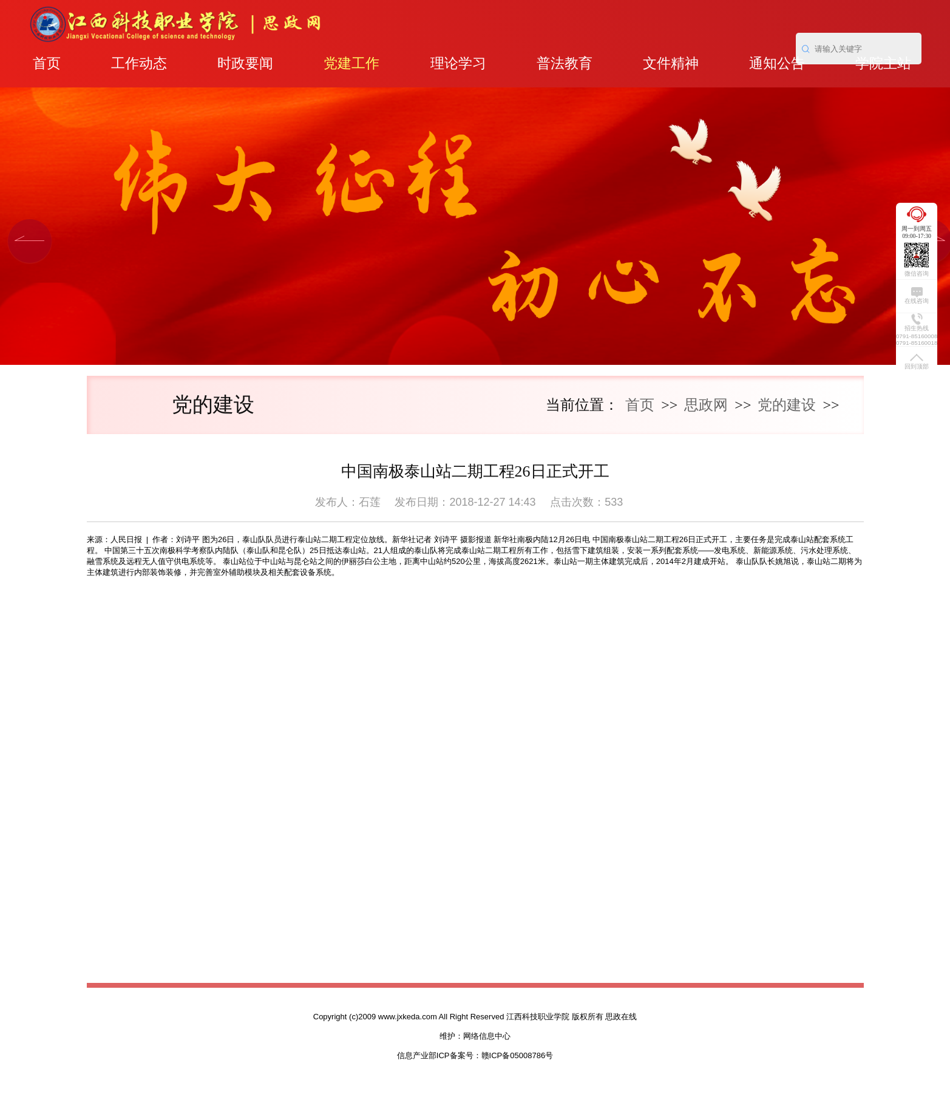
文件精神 (671, 63)
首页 (47, 63)
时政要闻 (245, 63)
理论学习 (458, 63)
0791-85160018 (916, 342)
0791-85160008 (916, 336)
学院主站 (883, 63)
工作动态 (139, 63)
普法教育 (564, 63)
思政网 (706, 405)
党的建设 (787, 405)
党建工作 (351, 63)
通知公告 (777, 63)
